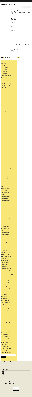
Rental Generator (4, 220)
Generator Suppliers (5, 206)
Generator (3, 194)
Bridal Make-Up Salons (5, 85)
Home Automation (4, 250)
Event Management (5, 97)
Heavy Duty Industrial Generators (7, 212)
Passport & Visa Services (6, 348)
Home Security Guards (5, 320)
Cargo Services (4, 264)
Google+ (3, 372)
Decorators (3, 95)
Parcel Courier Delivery (5, 137)
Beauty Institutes (4, 79)
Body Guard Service (5, 304)
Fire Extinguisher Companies (6, 316)
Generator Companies (5, 188)
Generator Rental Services (6, 204)
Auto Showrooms (4, 67)
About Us (3, 363)
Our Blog (3, 374)
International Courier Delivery (6, 133)
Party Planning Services (5, 109)
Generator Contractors (5, 196)
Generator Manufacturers (6, 202)
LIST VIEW (21, 7)
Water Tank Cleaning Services (6, 340)
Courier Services (4, 129)
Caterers (3, 91)
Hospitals (3, 242)
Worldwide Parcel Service (6, 143)
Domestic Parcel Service (5, 131)
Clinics (3, 230)
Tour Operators (4, 350)
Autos (2, 65)
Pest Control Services (5, 180)
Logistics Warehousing (5, 280)
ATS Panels (4, 190)
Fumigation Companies (5, 168)
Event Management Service (6, 103)
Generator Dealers (5, 198)
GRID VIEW (20, 7)
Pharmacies (4, 246)
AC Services (3, 63)
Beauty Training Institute (5, 83)
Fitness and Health (5, 238)
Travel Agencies (4, 342)
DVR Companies (4, 312)
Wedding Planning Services (6, 111)
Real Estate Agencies (4, 296)
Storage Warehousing (5, 284)
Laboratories (4, 244)
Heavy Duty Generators (5, 210)
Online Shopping (3, 258)
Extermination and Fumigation (6, 172)
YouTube (3, 373)
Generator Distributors (5, 200)
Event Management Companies (6, 99)
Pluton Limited (13, 18)
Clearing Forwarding (5, 266)
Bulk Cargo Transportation (6, 262)
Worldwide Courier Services (6, 141)
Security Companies (4, 300)
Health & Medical (4, 228)
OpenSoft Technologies (14, 49)
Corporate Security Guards (6, 310)
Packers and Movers (4, 260)
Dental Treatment (4, 234)
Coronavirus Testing (5, 232)
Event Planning (4, 107)
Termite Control (4, 184)
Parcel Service (4, 139)
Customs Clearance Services (6, 268)
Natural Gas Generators (5, 218)
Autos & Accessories (5, 69)
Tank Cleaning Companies (5, 336)
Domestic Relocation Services (6, 272)
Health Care (4, 240)
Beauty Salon (3, 77)
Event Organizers (4, 105)
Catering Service (4, 93)
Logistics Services (4, 278)
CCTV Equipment (4, 308)
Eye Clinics (3, 236)
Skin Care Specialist (5, 248)
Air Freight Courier (5, 125)
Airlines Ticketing (4, 344)
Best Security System (5, 302)
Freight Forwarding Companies (6, 274)
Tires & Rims (4, 73)
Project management (4, 294)
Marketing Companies (5, 254)
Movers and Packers (5, 282)
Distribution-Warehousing (6, 270)
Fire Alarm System (5, 314)
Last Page (14, 57)
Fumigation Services (5, 174)
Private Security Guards (5, 322)
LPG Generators (4, 216)
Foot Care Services (5, 87)
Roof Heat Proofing (4, 298)
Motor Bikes (4, 71)
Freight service (4, 276)
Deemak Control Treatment (6, 170)
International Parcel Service (6, 135)
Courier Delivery (4, 127)
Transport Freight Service (6, 286)
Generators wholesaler (5, 208)
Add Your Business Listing (6, 381)
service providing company (5, 332)
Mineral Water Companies (5, 256)
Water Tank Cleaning (5, 338)
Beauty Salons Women (5, 81)
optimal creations (13, 25)
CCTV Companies (4, 306)
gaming (2, 186)
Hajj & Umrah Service (4, 226)
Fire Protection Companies (6, 318)
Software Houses (4, 334)
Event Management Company (6, 101)
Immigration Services (4, 252)
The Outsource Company (15, 10)
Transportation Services (5, 288)
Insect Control (4, 176)
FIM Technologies (14, 33)
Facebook (3, 371)
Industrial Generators (5, 214)
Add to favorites (14, 22)
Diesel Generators (4, 192)
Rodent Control (4, 182)
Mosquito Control (4, 178)
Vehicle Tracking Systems (6, 75)
